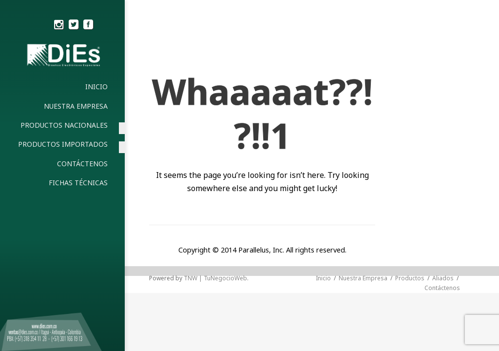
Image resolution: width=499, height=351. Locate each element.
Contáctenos (442, 288)
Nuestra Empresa (363, 278)
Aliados (443, 278)
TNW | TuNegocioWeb (215, 278)
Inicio (323, 278)
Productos (409, 278)
